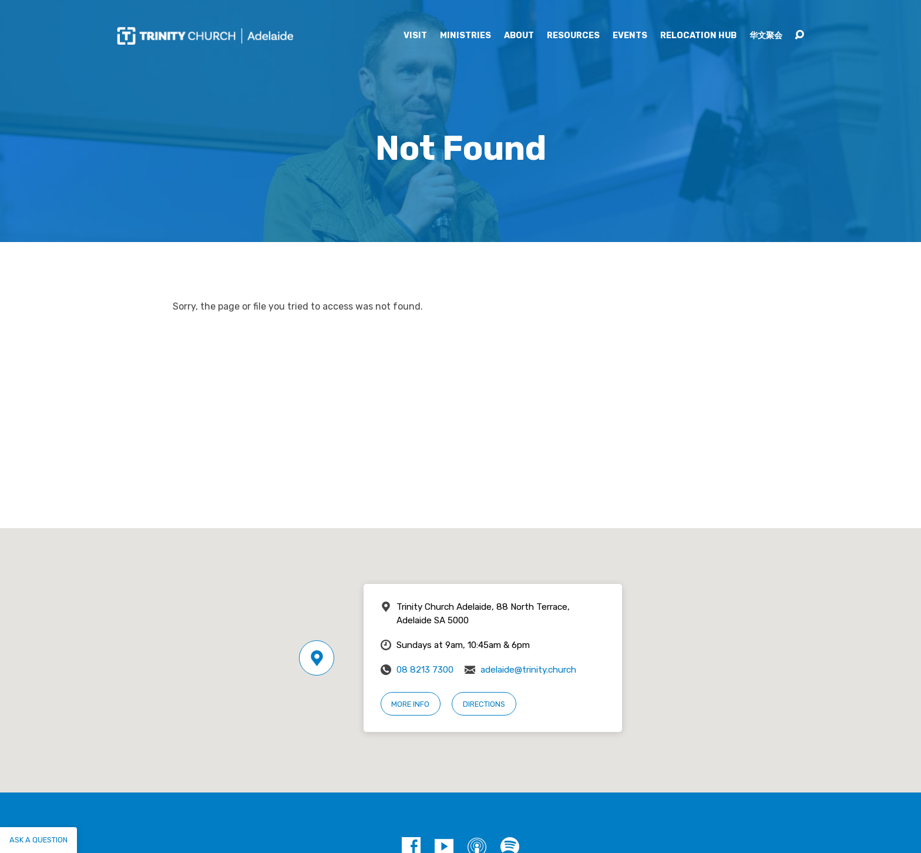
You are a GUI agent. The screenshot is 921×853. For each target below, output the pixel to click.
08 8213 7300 (424, 669)
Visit (415, 36)
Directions (484, 704)
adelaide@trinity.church (528, 669)
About (519, 36)
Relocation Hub (698, 36)
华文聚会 (765, 36)
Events (630, 36)
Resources (573, 36)
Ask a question (38, 839)
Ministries (465, 36)
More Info (410, 704)
